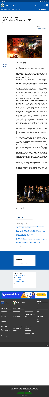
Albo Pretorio (27, 328)
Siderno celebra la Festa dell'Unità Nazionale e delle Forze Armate (28, 230)
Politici (2, 318)
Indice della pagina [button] (6, 61)
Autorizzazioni (27, 319)
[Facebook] (39, 5)
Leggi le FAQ (15, 330)
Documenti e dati (3, 321)
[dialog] (24, 391)
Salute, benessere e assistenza (30, 318)
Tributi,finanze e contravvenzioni (30, 314)
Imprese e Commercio (16, 314)
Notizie (38, 311)
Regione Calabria (3, 1)
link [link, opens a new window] (33, 391)
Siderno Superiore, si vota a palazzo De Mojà (24, 235)
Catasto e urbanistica (16, 316)
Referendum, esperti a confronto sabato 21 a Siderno (26, 229)
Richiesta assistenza (16, 331)
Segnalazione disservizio (17, 328)
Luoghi (38, 319)
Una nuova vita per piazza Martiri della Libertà (24, 234)
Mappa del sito (17, 343)
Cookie (13, 343)
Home (3, 13)
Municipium (43, 343)
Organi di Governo (4, 311)
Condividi (39, 17)
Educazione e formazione (29, 311)
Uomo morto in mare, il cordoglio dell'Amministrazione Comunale (28, 242)
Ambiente (26, 316)
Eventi (38, 321)
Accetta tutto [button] (20, 393)
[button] (24, 395)
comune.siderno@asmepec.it (5, 336)
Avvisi (38, 314)
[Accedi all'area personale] (43, 1)
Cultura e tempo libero (16, 312)
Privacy (9, 343)
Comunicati (10, 13)
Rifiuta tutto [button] (28, 393)
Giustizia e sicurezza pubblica (29, 312)
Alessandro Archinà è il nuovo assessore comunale (25, 224)
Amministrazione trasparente (29, 326)
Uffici (1, 314)
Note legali (26, 331)
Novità (6, 13)
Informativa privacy (28, 330)
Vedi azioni (39, 19)
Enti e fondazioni (3, 316)
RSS (1, 343)
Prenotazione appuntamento (17, 326)
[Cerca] (47, 5)
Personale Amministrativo (5, 319)
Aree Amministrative (4, 312)
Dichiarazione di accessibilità (29, 333)
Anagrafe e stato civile (16, 311)
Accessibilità (5, 343)
